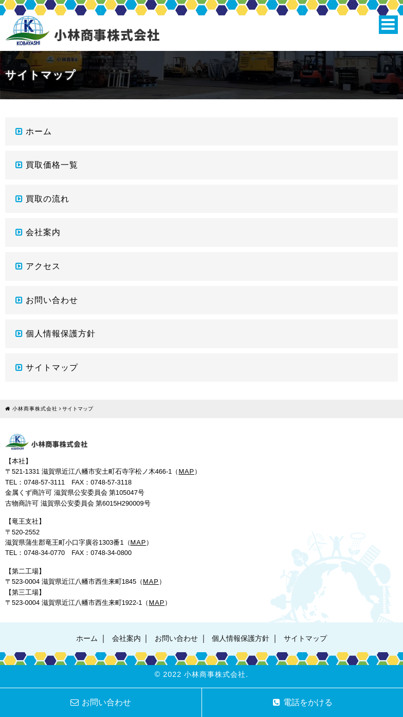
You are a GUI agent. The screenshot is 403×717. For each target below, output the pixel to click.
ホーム (39, 131)
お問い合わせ (52, 300)
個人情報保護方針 (61, 333)
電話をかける (303, 702)
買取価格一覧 (52, 164)
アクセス (43, 266)
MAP (186, 471)
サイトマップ (52, 367)
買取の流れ (47, 198)
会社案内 (43, 232)
